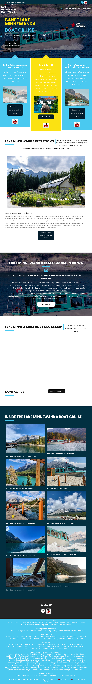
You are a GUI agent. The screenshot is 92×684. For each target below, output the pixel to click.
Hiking (55, 631)
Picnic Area (44, 644)
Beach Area (41, 638)
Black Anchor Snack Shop (19, 644)
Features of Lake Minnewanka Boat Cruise (36, 623)
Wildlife (49, 636)
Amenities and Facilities (74, 631)
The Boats (39, 625)
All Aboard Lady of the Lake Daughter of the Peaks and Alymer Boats (35, 654)
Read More (46, 304)
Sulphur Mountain (57, 675)
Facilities (64, 644)
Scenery (30, 625)
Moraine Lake (70, 675)
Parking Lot (34, 644)
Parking (82, 646)
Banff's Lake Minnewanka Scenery (57, 625)
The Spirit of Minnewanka (74, 670)
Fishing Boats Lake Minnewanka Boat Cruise (30, 656)
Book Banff (87, 8)
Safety (28, 636)
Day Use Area (62, 648)
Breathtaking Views (55, 638)
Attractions (75, 623)
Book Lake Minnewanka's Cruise (12, 44)
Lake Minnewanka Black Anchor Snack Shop (48, 658)
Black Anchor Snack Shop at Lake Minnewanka (67, 656)
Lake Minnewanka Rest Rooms (9, 9)
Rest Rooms (54, 644)
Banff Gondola (22, 675)
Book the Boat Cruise (72, 8)
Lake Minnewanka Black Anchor (65, 646)
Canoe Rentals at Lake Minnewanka (65, 662)
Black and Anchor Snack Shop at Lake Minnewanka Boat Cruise (51, 660)
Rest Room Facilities (17, 670)
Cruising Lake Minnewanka (26, 631)
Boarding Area (30, 638)
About (16, 623)
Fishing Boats (47, 646)
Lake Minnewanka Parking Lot (54, 668)
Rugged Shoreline (12, 668)
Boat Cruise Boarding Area (31, 668)
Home (60, 8)
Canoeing (47, 631)
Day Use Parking (46, 664)
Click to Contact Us (56, 391)
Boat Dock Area (39, 636)
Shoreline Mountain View (73, 638)
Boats (40, 631)
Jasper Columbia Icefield (39, 675)
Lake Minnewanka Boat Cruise (15, 2)
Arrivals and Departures (15, 636)
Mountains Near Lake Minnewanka (66, 636)
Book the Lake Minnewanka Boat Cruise (15, 110)
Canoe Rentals (34, 646)
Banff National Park (61, 623)
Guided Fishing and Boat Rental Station (40, 648)
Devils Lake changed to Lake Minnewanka (70, 664)
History (61, 631)
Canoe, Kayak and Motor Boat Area (35, 662)
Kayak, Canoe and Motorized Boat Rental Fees (44, 670)
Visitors (11, 631)
